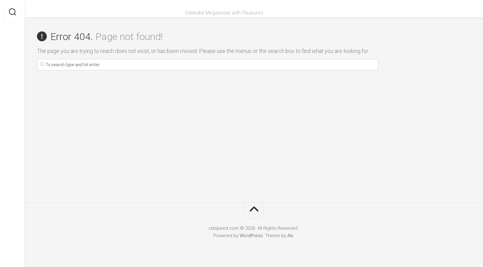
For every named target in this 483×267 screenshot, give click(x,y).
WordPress (251, 235)
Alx (290, 235)
